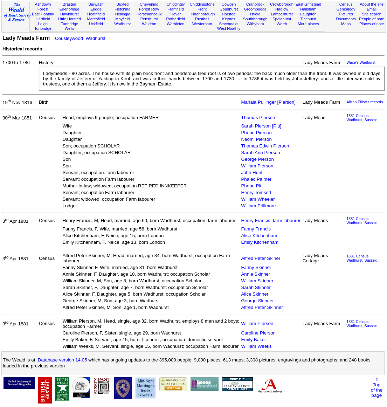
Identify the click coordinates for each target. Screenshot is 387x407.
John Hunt (251, 172)
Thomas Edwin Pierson (265, 146)
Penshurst (149, 19)
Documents (346, 19)
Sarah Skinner (255, 287)
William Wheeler (258, 199)
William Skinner (257, 280)
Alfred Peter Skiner (260, 258)
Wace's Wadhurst (360, 62)
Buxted (123, 4)
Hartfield (43, 19)
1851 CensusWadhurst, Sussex (361, 117)
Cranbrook (255, 4)
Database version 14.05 (62, 360)
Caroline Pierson (258, 333)
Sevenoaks (229, 24)
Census (346, 4)
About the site (371, 4)
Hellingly (122, 14)
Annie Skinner (255, 274)
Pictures (346, 14)
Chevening (149, 4)
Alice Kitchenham (259, 235)
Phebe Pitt (252, 185)
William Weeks (256, 346)
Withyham (255, 24)
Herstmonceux (149, 14)
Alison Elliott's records (364, 102)
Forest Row (149, 9)
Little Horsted (69, 19)
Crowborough (281, 4)
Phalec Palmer (256, 179)
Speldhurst (281, 19)
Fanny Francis (255, 229)
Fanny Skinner (256, 267)
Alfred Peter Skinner (262, 307)
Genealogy (346, 9)
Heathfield (96, 14)
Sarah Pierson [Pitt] (261, 126)
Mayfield (122, 19)
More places (308, 24)
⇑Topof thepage (376, 387)
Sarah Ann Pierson (260, 152)
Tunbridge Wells (69, 26)
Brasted (69, 4)
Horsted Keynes (229, 16)
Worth (282, 24)
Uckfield (96, 24)
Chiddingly (176, 4)
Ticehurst (308, 19)
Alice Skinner (254, 294)
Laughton (308, 14)
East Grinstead (308, 4)
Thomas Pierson (258, 117)
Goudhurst (229, 9)
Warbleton (175, 24)
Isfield (255, 14)
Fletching (122, 9)
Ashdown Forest (43, 6)
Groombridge (255, 9)
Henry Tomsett (256, 192)
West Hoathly (228, 28)
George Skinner (257, 300)
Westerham (202, 24)
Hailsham (308, 9)
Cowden (229, 4)
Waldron (149, 24)
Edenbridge (70, 9)
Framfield (175, 9)
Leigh (43, 24)
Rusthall (202, 19)
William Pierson (257, 165)
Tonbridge (42, 28)
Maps (346, 24)
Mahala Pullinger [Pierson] (268, 102)
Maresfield (96, 19)
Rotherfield (175, 19)
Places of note (371, 24)
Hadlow (281, 9)
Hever (176, 14)
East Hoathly (43, 14)
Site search (371, 14)
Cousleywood (69, 38)
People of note (371, 19)
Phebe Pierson (256, 132)
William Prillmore (258, 205)
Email (371, 9)
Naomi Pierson (256, 139)
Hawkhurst (69, 14)
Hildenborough (202, 14)
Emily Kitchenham (259, 242)
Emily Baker (253, 339)
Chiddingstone (202, 4)
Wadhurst (122, 24)
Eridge (96, 9)
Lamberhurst (281, 14)
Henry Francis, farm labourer (270, 220)
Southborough (255, 19)
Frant (202, 9)
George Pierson (257, 159)
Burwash (95, 4)
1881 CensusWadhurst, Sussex (361, 220)
